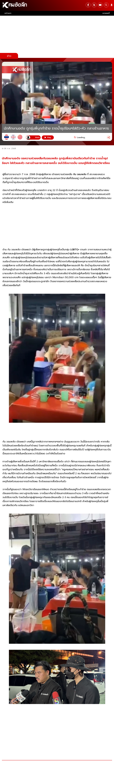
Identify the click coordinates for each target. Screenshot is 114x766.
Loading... (81, 137)
